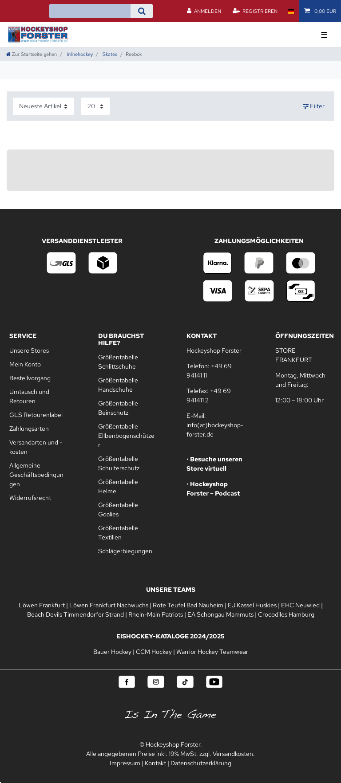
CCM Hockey (154, 652)
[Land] (290, 11)
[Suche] (142, 11)
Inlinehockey (79, 54)
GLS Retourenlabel (36, 415)
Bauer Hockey (112, 652)
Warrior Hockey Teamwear (212, 652)
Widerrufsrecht (30, 498)
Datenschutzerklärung (200, 763)
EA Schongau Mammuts (220, 614)
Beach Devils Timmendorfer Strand (75, 614)
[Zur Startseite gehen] (31, 54)
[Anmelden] (204, 11)
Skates (109, 54)
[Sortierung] (43, 106)
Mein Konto (25, 364)
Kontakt (155, 763)
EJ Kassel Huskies (252, 605)
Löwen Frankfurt (42, 605)
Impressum (125, 763)
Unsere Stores (29, 350)
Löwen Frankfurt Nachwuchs (108, 605)
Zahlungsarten (29, 429)
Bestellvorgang (30, 378)
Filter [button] (314, 106)
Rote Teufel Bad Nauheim (188, 605)
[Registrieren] (254, 11)
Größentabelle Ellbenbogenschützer (126, 435)
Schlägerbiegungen (125, 551)
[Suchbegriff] (90, 11)
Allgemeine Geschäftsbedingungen (36, 474)
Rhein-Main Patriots (155, 614)
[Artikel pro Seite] (95, 106)
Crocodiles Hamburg (286, 614)
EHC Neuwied (300, 605)
